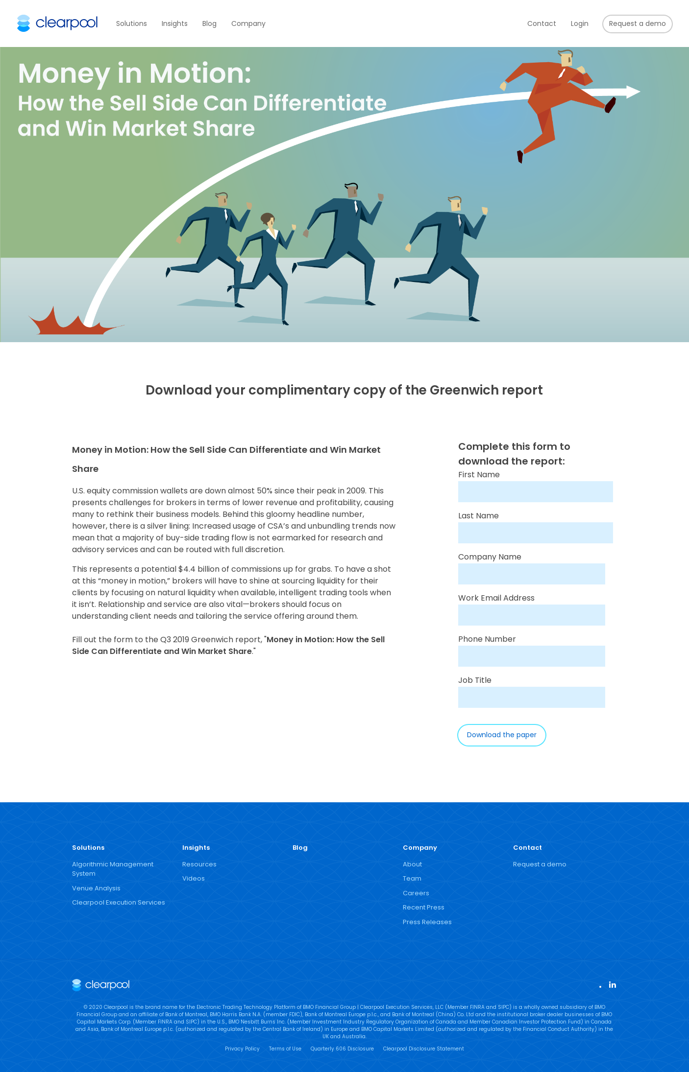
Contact (541, 23)
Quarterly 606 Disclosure (342, 1048)
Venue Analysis (96, 888)
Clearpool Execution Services (118, 902)
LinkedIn (612, 984)
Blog (209, 23)
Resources (199, 864)
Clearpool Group (57, 23)
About (412, 864)
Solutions (131, 23)
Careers (416, 893)
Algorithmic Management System (112, 869)
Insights (175, 23)
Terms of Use (285, 1048)
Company (248, 23)
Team (412, 878)
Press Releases (427, 922)
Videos (193, 878)
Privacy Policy (242, 1048)
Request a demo (637, 23)
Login (580, 23)
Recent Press (423, 907)
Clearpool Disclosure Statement (423, 1048)
